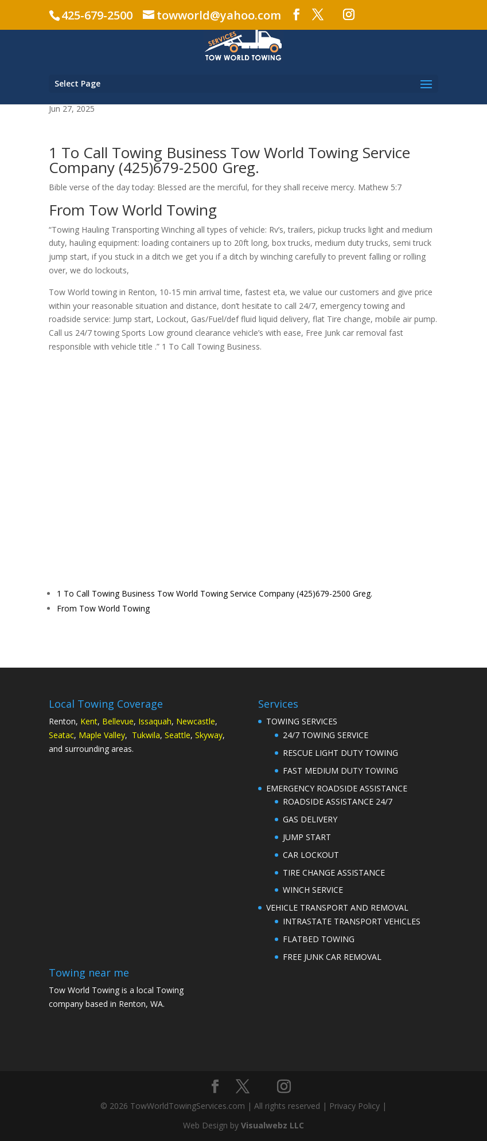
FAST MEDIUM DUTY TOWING (340, 770)
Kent (89, 721)
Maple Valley (102, 735)
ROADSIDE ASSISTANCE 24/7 (337, 801)
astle (206, 721)
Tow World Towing (295, 152)
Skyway (209, 735)
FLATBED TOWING (318, 939)
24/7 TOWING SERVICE (325, 735)
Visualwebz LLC (272, 1125)
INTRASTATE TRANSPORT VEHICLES (351, 921)
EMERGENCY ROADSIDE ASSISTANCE (336, 788)
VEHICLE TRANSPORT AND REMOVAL (337, 907)
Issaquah (155, 721)
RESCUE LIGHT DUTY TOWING (340, 752)
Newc (186, 721)
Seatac (61, 735)
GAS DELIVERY (310, 819)
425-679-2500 (97, 15)
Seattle (177, 735)
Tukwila (146, 735)
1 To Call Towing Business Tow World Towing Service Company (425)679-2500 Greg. (214, 593)
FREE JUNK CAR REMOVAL (332, 956)
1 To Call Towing (105, 152)
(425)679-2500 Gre (183, 167)
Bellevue (118, 721)
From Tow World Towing (103, 608)
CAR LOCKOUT (311, 854)
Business (196, 152)
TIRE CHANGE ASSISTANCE (334, 872)
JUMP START (307, 837)
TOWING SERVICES (301, 721)
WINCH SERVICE (313, 889)
